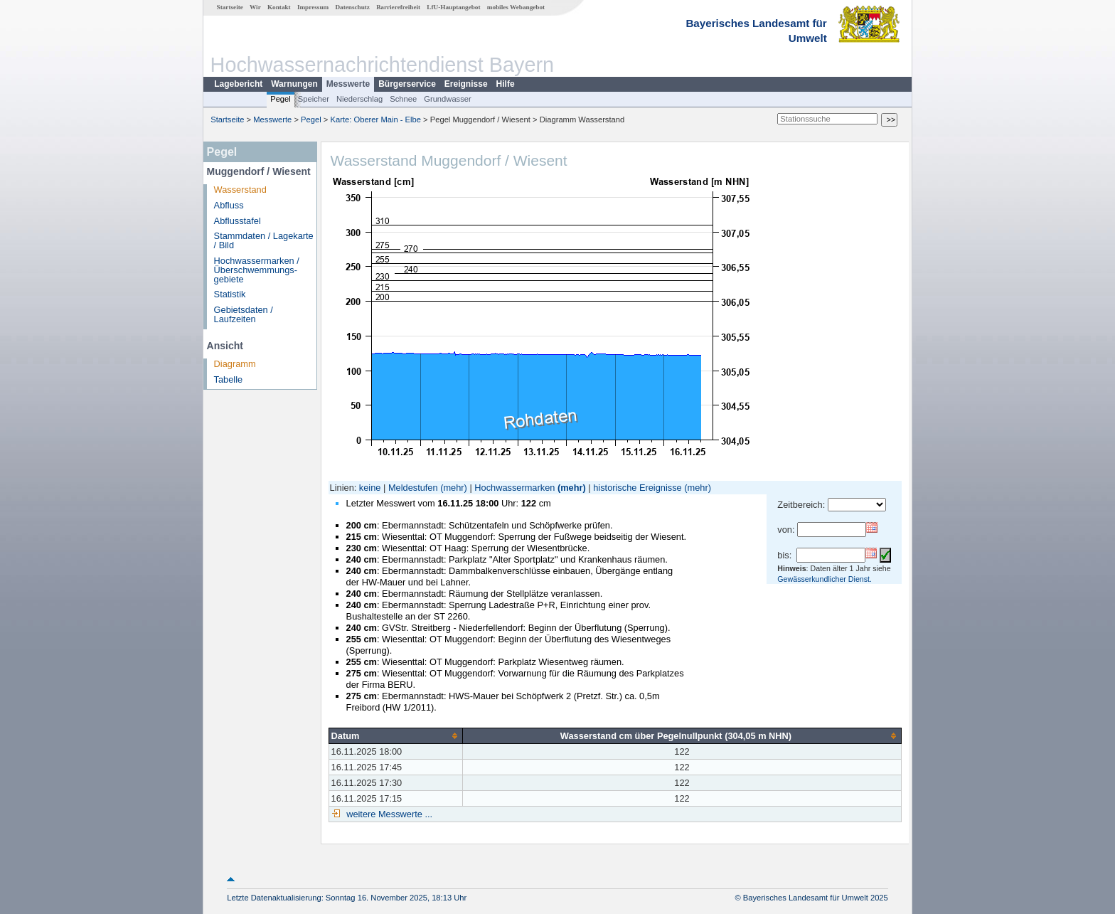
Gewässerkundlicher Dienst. (824, 579)
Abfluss (229, 205)
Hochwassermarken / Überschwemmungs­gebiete (256, 270)
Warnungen (294, 84)
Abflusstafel (237, 221)
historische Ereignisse (637, 487)
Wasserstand (240, 189)
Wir (255, 7)
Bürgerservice (407, 84)
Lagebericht (238, 84)
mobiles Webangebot (516, 7)
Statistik (230, 294)
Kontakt (279, 7)
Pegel (280, 99)
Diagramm (235, 363)
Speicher (313, 99)
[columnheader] (395, 735)
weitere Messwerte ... (388, 814)
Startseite (230, 7)
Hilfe (505, 84)
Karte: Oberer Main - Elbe (376, 119)
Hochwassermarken (514, 487)
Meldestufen (413, 487)
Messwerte (348, 84)
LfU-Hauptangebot (453, 7)
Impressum (313, 7)
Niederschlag (359, 99)
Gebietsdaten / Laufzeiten (243, 314)
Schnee (403, 99)
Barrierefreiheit (398, 7)
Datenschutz (352, 7)
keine (370, 487)
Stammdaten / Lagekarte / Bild (264, 240)
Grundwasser (447, 99)
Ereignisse (466, 84)
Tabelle (228, 379)
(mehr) (453, 487)
